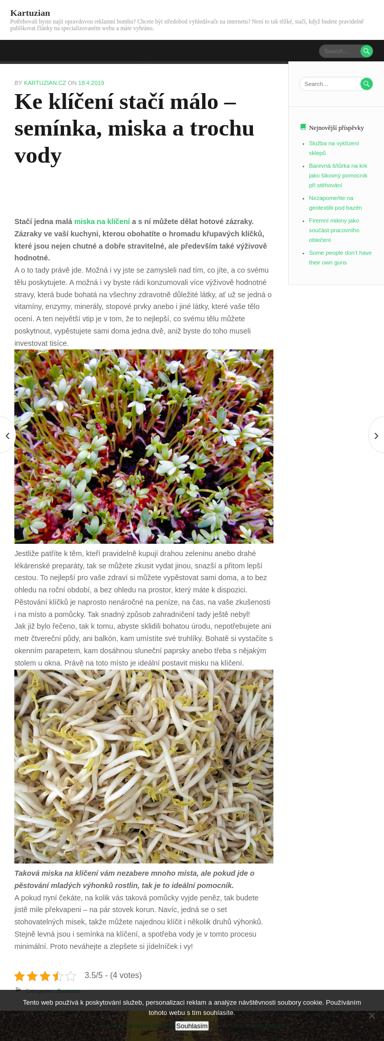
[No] (371, 1015)
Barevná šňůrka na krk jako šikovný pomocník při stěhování (339, 175)
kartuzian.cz (46, 83)
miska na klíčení (102, 221)
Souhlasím (191, 1026)
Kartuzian (30, 13)
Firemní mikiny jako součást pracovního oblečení (334, 230)
